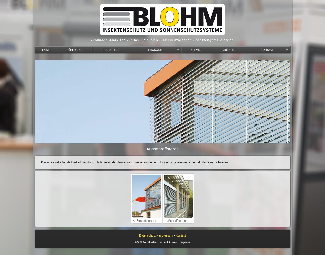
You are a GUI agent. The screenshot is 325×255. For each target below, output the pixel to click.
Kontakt (181, 235)
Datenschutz (147, 235)
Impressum (165, 235)
